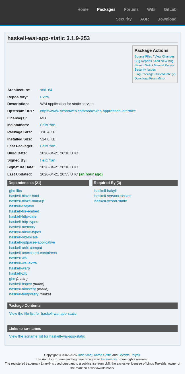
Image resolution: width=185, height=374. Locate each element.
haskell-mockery (22, 289)
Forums (131, 9)
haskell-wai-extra (23, 263)
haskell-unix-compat (25, 248)
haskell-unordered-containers (33, 253)
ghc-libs (15, 191)
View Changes (165, 56)
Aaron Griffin (103, 355)
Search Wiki (143, 65)
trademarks (109, 359)
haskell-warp (19, 268)
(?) (173, 74)
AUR (144, 19)
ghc (12, 279)
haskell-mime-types (25, 232)
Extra (44, 97)
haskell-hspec (20, 284)
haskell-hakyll (105, 191)
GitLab (170, 9)
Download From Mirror (150, 78)
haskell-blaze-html (24, 196)
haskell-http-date (22, 216)
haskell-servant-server (112, 196)
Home (83, 9)
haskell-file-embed (24, 211)
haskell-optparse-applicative (32, 242)
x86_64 (46, 90)
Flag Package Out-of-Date (153, 74)
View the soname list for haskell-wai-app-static (47, 336)
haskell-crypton (21, 206)
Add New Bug (163, 61)
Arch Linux (31, 8)
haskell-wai (18, 258)
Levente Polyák (129, 355)
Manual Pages (164, 65)
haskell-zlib (18, 273)
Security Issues (145, 69)
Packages (106, 9)
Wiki (151, 9)
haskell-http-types (23, 222)
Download (166, 19)
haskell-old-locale (23, 237)
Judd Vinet (85, 355)
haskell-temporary (23, 294)
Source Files (143, 56)
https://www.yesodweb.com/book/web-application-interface (88, 111)
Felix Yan (47, 125)
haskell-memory (22, 227)
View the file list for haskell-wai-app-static (42, 313)
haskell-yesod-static (110, 201)
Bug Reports (143, 61)
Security (124, 19)
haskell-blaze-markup (26, 201)
